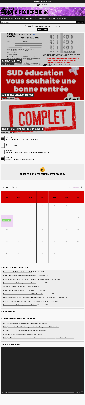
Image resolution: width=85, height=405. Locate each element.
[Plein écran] (82, 392)
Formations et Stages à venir (57, 18)
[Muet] (79, 392)
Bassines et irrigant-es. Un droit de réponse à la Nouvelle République (24, 330)
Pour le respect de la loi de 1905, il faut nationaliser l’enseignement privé (25, 301)
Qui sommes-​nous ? (7, 18)
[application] (42, 370)
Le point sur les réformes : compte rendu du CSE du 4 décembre (23, 294)
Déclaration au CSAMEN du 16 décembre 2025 (17, 272)
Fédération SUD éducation (16, 267)
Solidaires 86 (9, 311)
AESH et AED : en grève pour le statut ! (15, 287)
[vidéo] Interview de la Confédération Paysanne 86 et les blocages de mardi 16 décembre (31, 327)
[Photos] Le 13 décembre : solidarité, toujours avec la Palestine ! (23, 334)
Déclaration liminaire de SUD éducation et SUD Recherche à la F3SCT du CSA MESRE (29, 298)
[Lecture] (3, 392)
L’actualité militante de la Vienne (19, 318)
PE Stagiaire (42, 29)
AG (9, 220)
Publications (42, 18)
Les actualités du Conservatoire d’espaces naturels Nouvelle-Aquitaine (25, 323)
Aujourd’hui (75, 187)
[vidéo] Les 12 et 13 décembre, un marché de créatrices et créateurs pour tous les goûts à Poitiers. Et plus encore (38, 338)
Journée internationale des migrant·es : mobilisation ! (19, 276)
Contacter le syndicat (22, 18)
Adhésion (33, 18)
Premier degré (46, 26)
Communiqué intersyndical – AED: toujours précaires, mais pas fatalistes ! (26, 279)
